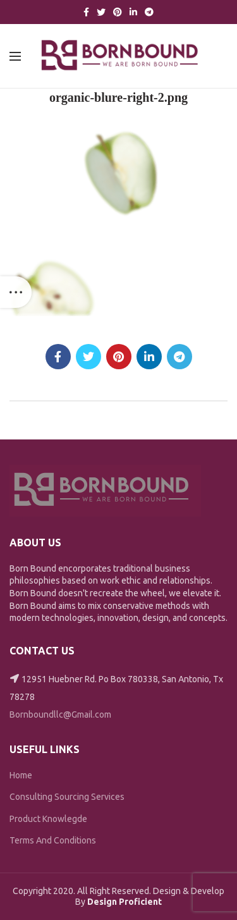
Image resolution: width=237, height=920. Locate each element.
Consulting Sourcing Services (67, 797)
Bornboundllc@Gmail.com (60, 714)
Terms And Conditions (52, 840)
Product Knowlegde (48, 819)
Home (20, 775)
